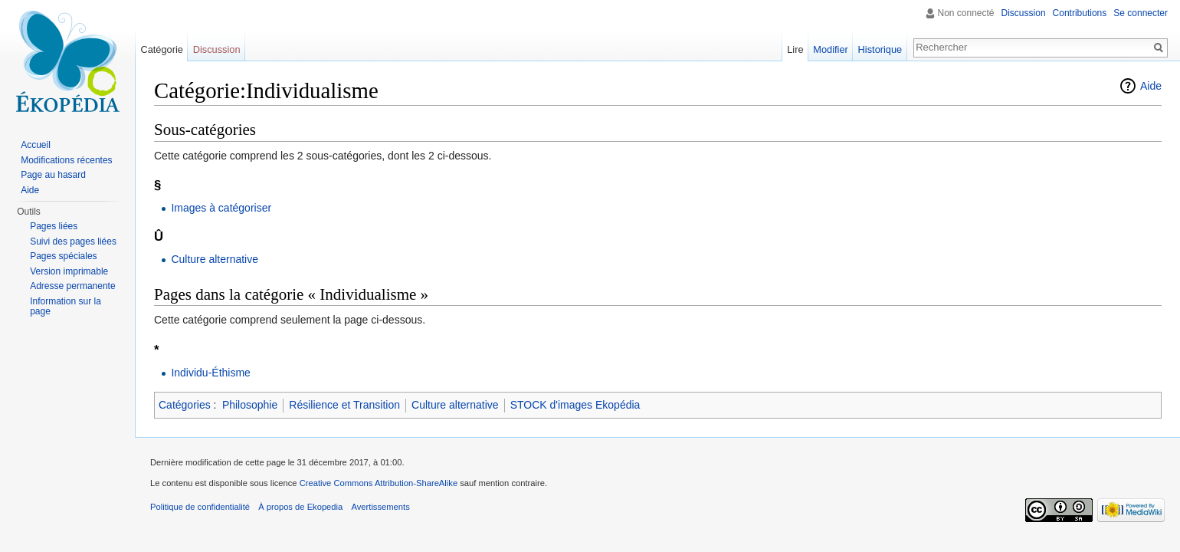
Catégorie (161, 49)
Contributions (1080, 13)
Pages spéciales (63, 256)
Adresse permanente (72, 286)
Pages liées (53, 226)
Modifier (830, 49)
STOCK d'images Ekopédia (575, 405)
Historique (880, 49)
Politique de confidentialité (200, 506)
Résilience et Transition (344, 405)
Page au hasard (53, 174)
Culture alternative (214, 259)
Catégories (185, 405)
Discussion (1023, 13)
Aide (1151, 86)
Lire (795, 49)
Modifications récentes (66, 160)
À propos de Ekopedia (300, 506)
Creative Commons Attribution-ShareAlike (378, 483)
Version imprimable (69, 271)
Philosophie (249, 405)
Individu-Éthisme (211, 372)
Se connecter (1140, 13)
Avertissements (380, 506)
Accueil (36, 145)
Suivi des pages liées (73, 241)
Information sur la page (65, 306)
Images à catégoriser (221, 208)
